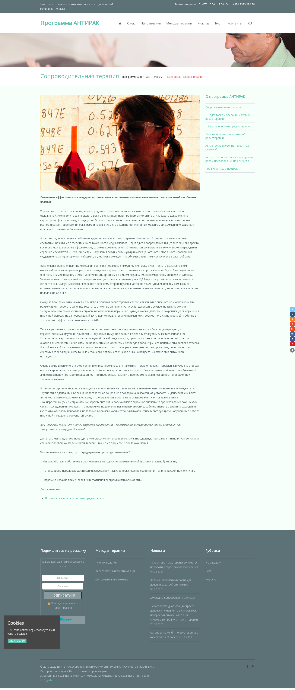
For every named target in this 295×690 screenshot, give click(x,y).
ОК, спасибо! (17, 640)
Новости (211, 581)
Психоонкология (106, 564)
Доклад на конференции (165, 599)
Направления (151, 23)
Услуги (158, 76)
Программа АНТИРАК (69, 23)
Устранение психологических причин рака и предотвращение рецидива (229, 159)
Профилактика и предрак (221, 168)
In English (46, 682)
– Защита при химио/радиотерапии (228, 126)
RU (250, 23)
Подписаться (62, 597)
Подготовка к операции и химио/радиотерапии (75, 500)
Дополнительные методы (111, 581)
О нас (131, 23)
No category (213, 564)
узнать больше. (17, 633)
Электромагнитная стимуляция (115, 573)
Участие (203, 23)
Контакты (234, 23)
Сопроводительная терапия (223, 107)
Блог (218, 23)
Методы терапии (179, 23)
